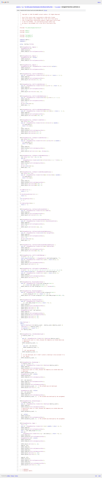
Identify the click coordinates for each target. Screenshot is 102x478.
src (23, 7)
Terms (16, 476)
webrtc (18, 7)
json (99, 475)
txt (96, 475)
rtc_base (57, 7)
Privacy (12, 476)
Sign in (99, 2)
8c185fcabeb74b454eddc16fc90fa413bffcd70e (38, 7)
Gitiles (8, 476)
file (45, 10)
